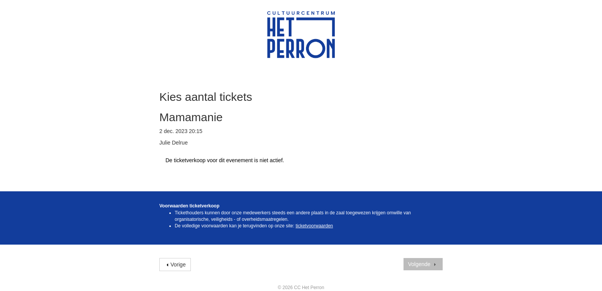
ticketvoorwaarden (314, 226)
